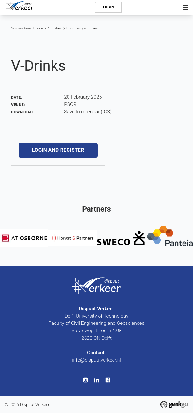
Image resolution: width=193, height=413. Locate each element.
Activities (54, 28)
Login (108, 7)
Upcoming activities (82, 28)
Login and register (58, 150)
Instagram (85, 380)
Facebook (108, 380)
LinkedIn (96, 380)
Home (38, 28)
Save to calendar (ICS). (88, 112)
